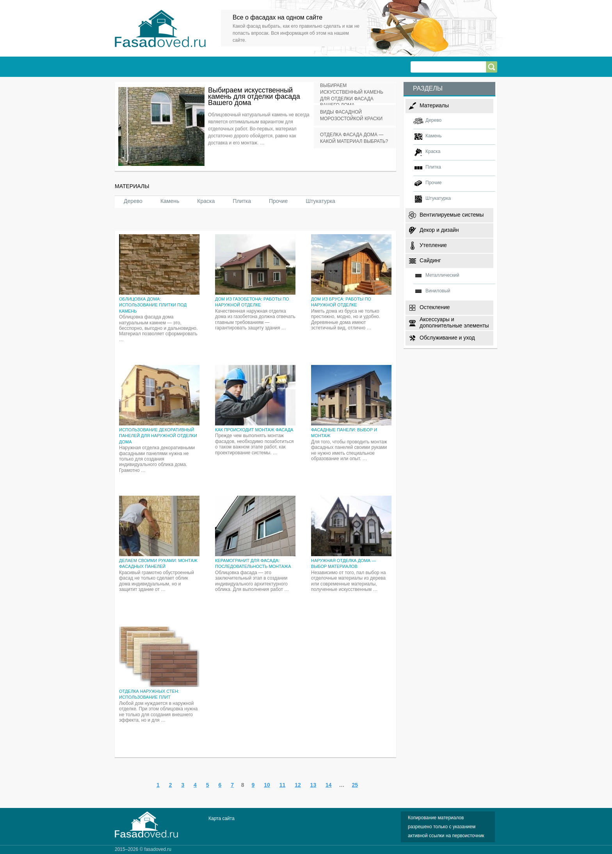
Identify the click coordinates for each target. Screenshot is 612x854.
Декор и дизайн (439, 230)
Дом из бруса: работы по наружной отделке (341, 302)
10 (267, 785)
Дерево (133, 201)
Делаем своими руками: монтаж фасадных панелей (158, 563)
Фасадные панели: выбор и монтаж (344, 432)
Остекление (435, 307)
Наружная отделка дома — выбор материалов (343, 563)
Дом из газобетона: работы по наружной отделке (252, 302)
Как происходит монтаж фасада (254, 429)
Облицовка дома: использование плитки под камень (153, 305)
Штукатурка (320, 201)
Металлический (442, 275)
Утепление (433, 245)
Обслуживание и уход (447, 337)
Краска (206, 201)
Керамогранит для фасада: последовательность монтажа (253, 563)
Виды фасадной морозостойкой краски (351, 115)
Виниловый (437, 291)
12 (298, 785)
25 (355, 785)
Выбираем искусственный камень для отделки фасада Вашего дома (254, 96)
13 (313, 785)
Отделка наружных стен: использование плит (149, 694)
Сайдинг (430, 260)
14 (329, 785)
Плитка (242, 201)
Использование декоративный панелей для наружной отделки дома (158, 435)
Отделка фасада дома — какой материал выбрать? (354, 138)
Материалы (434, 105)
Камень (169, 201)
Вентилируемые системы (452, 215)
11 (282, 785)
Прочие (278, 201)
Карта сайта (221, 818)
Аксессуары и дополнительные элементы (454, 322)
